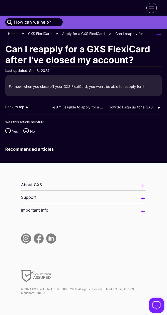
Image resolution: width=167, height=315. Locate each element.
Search (9, 22)
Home (13, 33)
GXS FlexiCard (40, 33)
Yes (15, 131)
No (32, 131)
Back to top (14, 107)
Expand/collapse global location (159, 32)
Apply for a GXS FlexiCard (84, 33)
